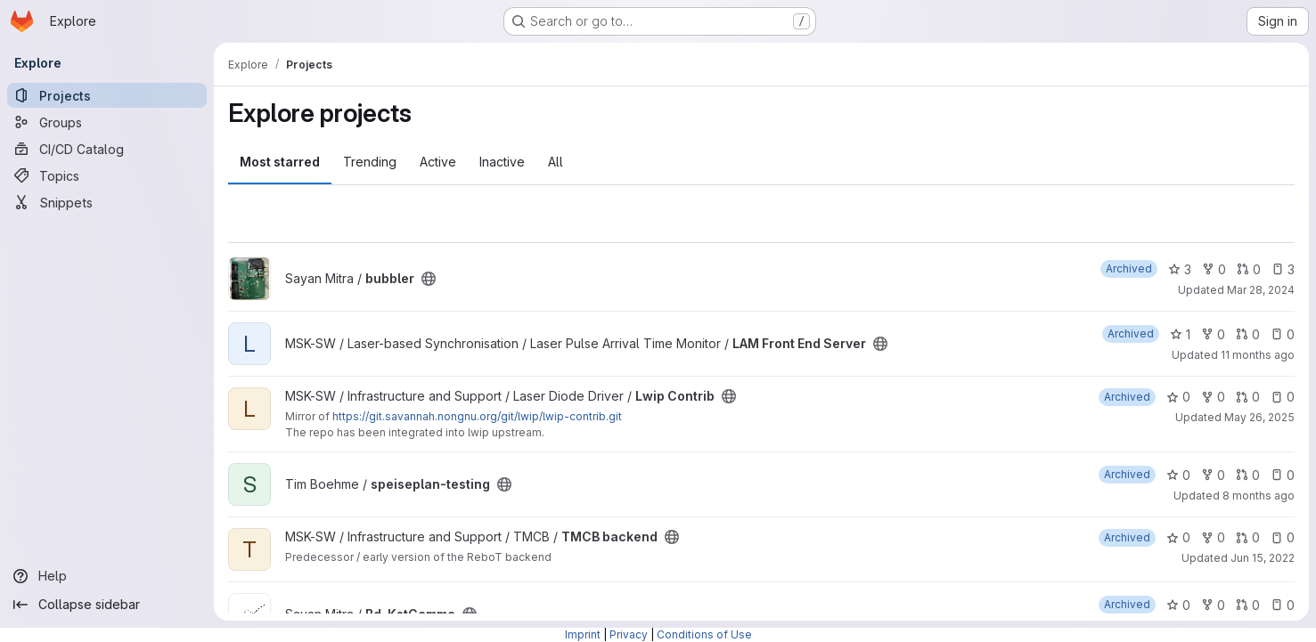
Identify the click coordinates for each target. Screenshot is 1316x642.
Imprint (583, 634)
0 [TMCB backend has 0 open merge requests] (1248, 537)
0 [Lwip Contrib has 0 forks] (1213, 396)
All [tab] (555, 161)
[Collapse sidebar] (107, 604)
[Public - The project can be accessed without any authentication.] (428, 279)
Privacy (628, 634)
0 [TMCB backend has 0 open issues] (1283, 537)
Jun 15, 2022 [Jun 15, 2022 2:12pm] (1262, 558)
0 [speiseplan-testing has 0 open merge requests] (1248, 475)
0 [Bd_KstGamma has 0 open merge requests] (1248, 605)
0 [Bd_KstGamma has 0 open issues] (1283, 605)
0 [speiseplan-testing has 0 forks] (1213, 475)
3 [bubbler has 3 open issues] (1283, 269)
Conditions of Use (704, 634)
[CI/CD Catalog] (107, 148)
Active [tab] (438, 161)
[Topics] (107, 175)
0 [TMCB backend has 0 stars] (1178, 537)
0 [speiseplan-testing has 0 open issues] (1283, 475)
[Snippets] (107, 202)
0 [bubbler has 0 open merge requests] (1249, 269)
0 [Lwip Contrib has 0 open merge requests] (1248, 396)
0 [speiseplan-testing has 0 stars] (1178, 475)
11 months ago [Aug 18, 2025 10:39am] (1258, 355)
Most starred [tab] (280, 161)
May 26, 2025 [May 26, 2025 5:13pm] (1259, 417)
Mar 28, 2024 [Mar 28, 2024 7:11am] (1261, 290)
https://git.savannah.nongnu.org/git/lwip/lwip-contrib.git (477, 416)
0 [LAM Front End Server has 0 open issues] (1283, 334)
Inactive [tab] (502, 161)
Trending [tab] (369, 161)
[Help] (107, 576)
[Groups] (107, 122)
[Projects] (107, 95)
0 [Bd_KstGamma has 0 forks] (1213, 605)
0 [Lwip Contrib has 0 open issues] (1283, 396)
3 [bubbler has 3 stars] (1179, 269)
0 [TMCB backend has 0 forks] (1213, 537)
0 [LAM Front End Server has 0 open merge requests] (1248, 334)
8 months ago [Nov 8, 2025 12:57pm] (1258, 495)
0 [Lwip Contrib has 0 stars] (1178, 396)
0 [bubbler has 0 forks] (1214, 269)
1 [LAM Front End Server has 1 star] (1180, 334)
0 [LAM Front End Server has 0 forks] (1213, 334)
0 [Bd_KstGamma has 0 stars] (1178, 605)
